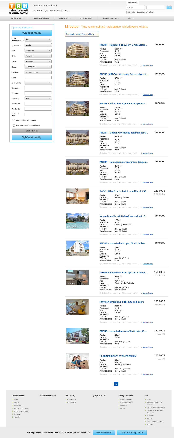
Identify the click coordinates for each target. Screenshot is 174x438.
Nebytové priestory (21, 408)
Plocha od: (16, 104)
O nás (122, 408)
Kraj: (14, 56)
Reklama (150, 415)
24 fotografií (71, 313)
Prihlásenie (71, 399)
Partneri (150, 418)
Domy (16, 402)
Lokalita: (15, 72)
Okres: (14, 61)
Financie (123, 405)
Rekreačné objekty (21, 411)
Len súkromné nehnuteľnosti (28, 126)
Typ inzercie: (17, 45)
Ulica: (14, 78)
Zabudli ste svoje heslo (145, 12)
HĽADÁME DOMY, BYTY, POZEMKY (118, 356)
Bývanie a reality (126, 399)
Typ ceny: (16, 98)
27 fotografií (71, 202)
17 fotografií (71, 114)
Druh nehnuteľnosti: (18, 39)
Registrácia (130, 12)
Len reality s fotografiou (26, 120)
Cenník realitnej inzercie (156, 407)
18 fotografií (71, 283)
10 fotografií (71, 254)
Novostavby (18, 405)
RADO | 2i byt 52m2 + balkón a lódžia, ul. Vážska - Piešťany (130, 191)
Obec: (14, 67)
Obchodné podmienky (155, 421)
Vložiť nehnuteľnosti (47, 396)
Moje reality (70, 396)
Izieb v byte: (16, 83)
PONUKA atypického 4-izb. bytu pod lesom (122, 302)
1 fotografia (71, 367)
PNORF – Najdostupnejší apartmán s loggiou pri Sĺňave (128, 162)
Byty (16, 399)
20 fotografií (71, 227)
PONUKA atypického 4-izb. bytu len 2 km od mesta (126, 272)
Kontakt (150, 424)
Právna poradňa (126, 402)
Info (146, 396)
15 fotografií (71, 144)
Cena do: (15, 93)
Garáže (17, 417)
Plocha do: (16, 109)
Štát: (13, 51)
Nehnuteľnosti (18, 396)
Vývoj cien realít (98, 396)
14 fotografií (71, 56)
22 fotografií (71, 342)
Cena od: (15, 88)
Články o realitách (126, 396)
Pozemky (17, 414)
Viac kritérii (32, 130)
